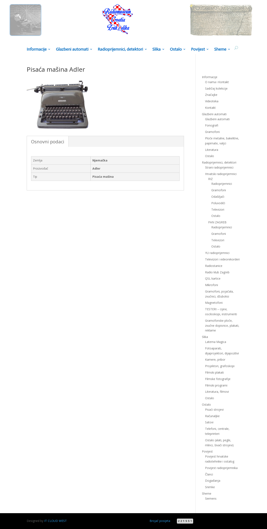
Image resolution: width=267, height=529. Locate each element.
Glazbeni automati (72, 49)
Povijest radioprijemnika (221, 468)
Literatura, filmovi (217, 392)
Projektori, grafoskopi (219, 366)
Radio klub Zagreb (217, 272)
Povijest (198, 49)
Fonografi (211, 125)
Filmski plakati (214, 372)
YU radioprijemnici (217, 253)
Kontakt (210, 108)
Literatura (211, 150)
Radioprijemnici (221, 184)
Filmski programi (216, 385)
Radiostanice (213, 266)
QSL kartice (212, 278)
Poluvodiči (218, 203)
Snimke (210, 487)
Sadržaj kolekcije (216, 88)
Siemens (211, 498)
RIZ (210, 179)
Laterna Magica (215, 342)
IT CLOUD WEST (55, 521)
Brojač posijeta (160, 521)
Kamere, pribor (215, 359)
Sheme (220, 49)
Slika (156, 49)
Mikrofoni (211, 285)
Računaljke (212, 416)
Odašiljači (217, 197)
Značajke (211, 95)
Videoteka (211, 101)
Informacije (37, 49)
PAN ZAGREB (217, 222)
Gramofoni (212, 132)
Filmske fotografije (217, 379)
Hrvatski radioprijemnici (221, 174)
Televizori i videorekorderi (222, 259)
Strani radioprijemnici (219, 167)
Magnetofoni (214, 303)
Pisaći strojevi (214, 409)
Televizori (217, 209)
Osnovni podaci (47, 141)
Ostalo (176, 49)
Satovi (209, 422)
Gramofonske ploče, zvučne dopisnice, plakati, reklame (222, 326)
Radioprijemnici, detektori (120, 49)
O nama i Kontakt (217, 82)
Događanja (212, 481)
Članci (209, 474)
